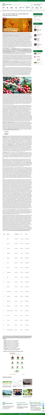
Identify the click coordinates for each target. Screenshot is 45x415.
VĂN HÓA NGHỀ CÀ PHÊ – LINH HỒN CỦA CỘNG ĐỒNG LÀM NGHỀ (7, 397)
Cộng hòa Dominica (10, 329)
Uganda (8, 286)
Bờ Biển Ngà (9, 291)
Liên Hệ (41, 7)
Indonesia (8, 253)
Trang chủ (4, 10)
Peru (7, 277)
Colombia (8, 248)
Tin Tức (33, 7)
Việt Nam (8, 243)
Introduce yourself (16, 396)
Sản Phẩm (16, 7)
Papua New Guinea (10, 310)
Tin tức (8, 10)
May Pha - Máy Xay (21, 7)
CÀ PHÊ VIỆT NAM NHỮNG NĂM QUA (17, 386)
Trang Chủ (3, 7)
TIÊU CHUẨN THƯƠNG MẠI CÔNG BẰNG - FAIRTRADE (27, 396)
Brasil (8, 238)
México (8, 267)
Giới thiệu (7, 7)
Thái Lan (8, 320)
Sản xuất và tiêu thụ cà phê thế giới (27, 386)
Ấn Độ (8, 262)
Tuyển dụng (37, 7)
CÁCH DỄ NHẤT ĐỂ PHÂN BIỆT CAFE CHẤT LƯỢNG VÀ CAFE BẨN (7, 386)
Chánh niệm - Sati (28, 7)
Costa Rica (8, 296)
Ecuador (8, 315)
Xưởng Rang (12, 7)
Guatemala (8, 272)
